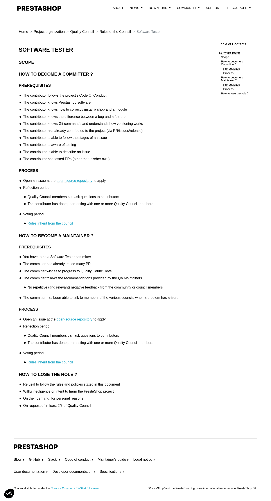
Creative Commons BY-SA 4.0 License (75, 488)
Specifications (110, 471)
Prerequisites (231, 68)
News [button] (135, 8)
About (118, 8)
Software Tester (229, 52)
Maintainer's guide (112, 459)
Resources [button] (237, 8)
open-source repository (75, 180)
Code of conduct (78, 459)
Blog (18, 459)
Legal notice (142, 459)
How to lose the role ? (235, 93)
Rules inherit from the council (50, 223)
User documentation (29, 471)
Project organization (49, 32)
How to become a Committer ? (232, 63)
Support (213, 8)
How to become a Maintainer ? (232, 79)
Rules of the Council (115, 32)
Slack (53, 459)
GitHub (35, 459)
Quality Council (82, 32)
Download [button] (158, 8)
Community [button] (187, 8)
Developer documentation (72, 471)
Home (23, 32)
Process (228, 73)
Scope (225, 57)
